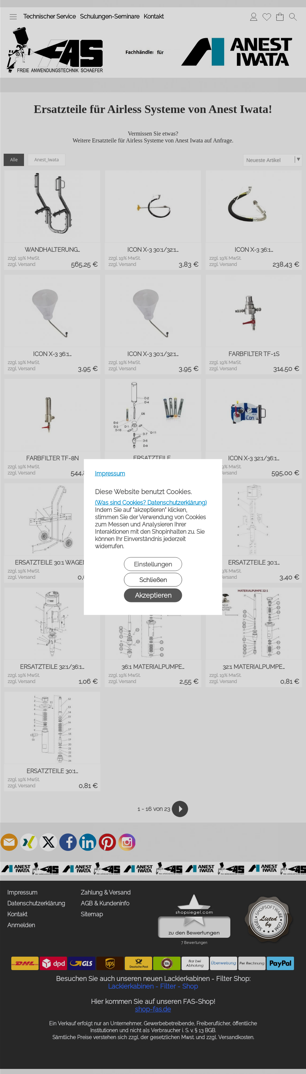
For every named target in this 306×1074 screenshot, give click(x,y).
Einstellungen (153, 564)
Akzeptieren (153, 595)
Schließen (153, 580)
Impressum (110, 473)
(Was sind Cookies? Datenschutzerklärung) (151, 502)
